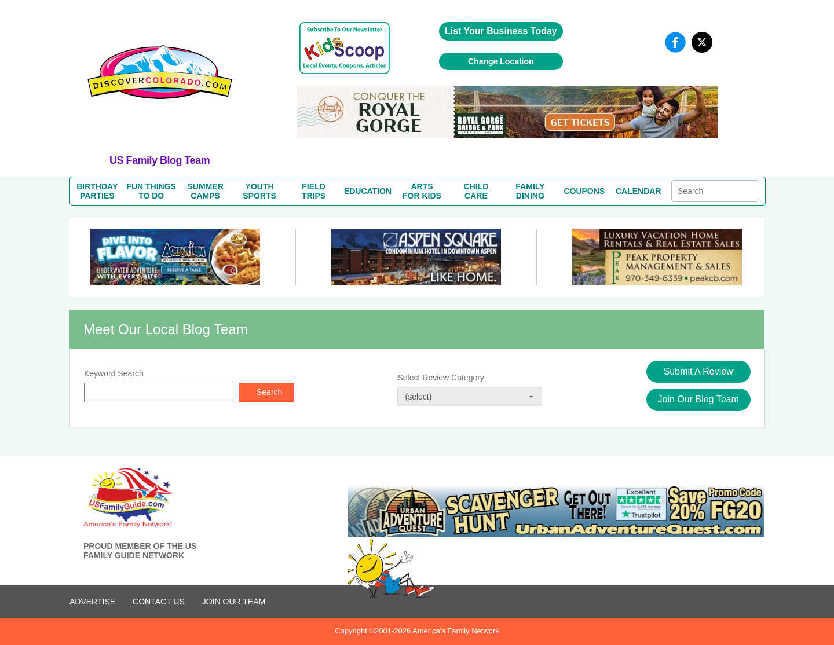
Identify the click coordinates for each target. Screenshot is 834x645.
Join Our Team (233, 601)
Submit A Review (698, 371)
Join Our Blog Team (698, 399)
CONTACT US (159, 601)
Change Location (501, 61)
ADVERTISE (92, 601)
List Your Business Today (501, 31)
